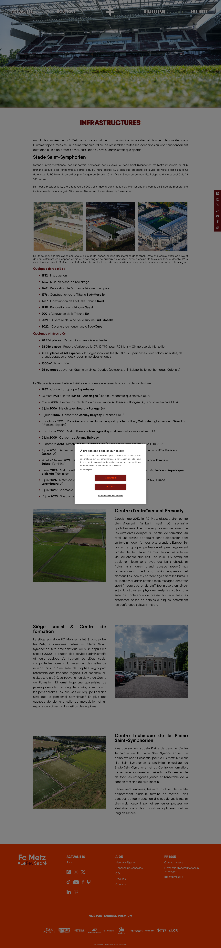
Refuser (126, 482)
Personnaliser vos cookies (111, 491)
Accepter (94, 482)
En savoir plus (86, 474)
